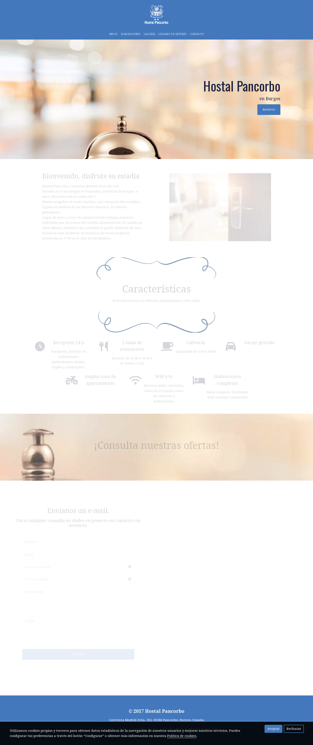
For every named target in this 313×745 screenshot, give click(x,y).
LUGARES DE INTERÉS (172, 34)
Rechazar (293, 729)
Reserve (269, 109)
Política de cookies (181, 736)
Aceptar (273, 729)
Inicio (113, 34)
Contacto (197, 34)
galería (149, 34)
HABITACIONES (131, 34)
